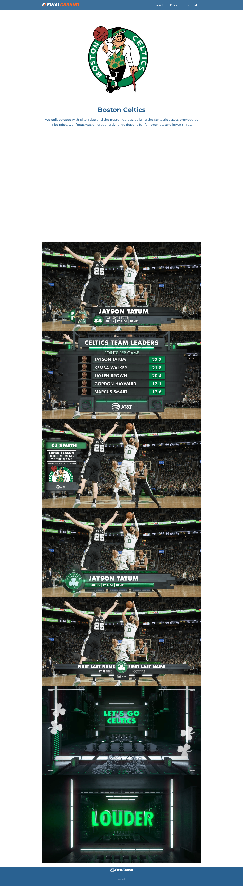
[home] (60, 5)
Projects (175, 5)
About (159, 5)
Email (121, 879)
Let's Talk (192, 5)
